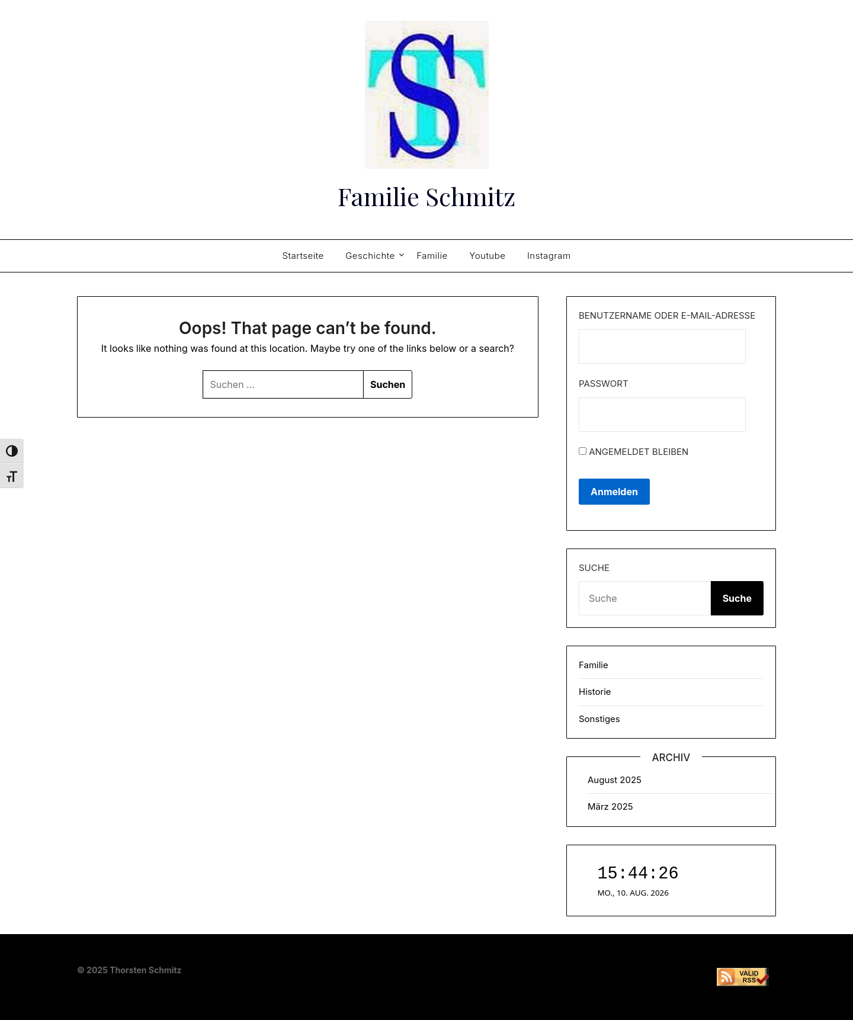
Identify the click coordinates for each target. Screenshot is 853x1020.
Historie (595, 691)
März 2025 (610, 806)
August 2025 (615, 779)
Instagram (549, 255)
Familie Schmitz (426, 194)
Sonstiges (599, 718)
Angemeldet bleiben (633, 451)
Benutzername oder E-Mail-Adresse (667, 315)
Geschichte (370, 255)
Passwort (603, 383)
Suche (594, 567)
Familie (432, 255)
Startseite (302, 255)
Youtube (487, 255)
